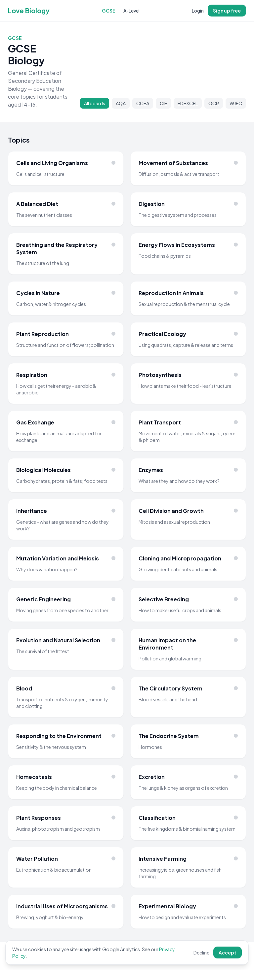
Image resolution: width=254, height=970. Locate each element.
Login (198, 11)
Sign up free (227, 11)
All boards (94, 103)
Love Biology (29, 10)
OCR (213, 103)
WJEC (236, 103)
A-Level (131, 11)
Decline (201, 952)
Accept (227, 952)
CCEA (142, 103)
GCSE (108, 11)
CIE (163, 103)
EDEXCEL (188, 103)
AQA (121, 103)
